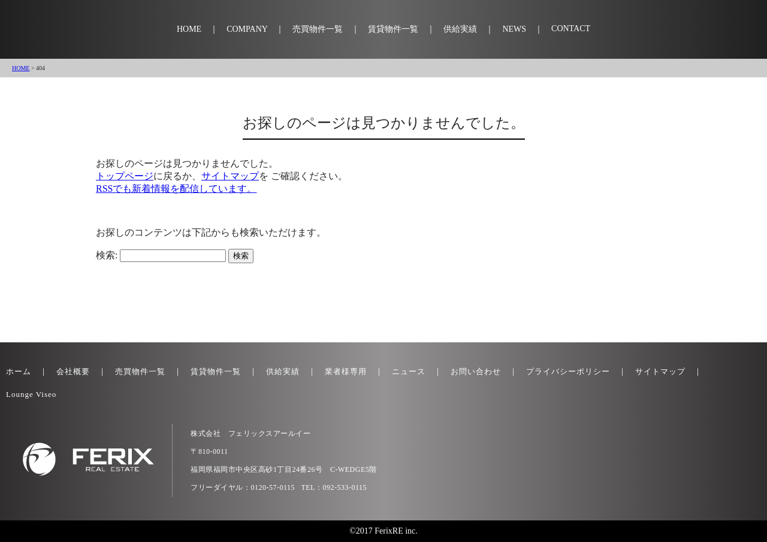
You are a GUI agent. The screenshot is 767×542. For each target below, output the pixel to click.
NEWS (514, 29)
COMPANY (247, 29)
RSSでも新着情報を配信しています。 (176, 188)
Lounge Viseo (31, 394)
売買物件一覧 (317, 29)
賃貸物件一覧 (393, 29)
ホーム (18, 371)
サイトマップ (230, 176)
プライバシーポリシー (568, 371)
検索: (106, 255)
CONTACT (570, 28)
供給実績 (460, 29)
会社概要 (73, 371)
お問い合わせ (476, 371)
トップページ (124, 176)
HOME (189, 29)
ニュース (408, 371)
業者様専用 (346, 371)
